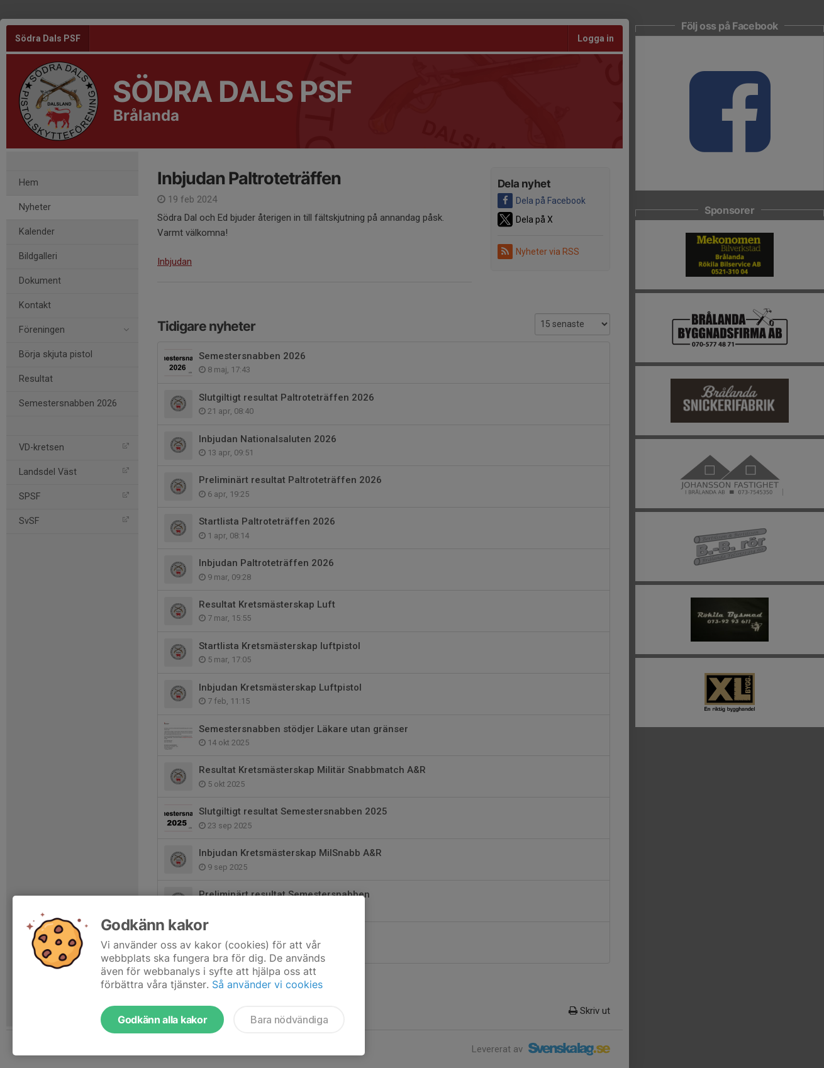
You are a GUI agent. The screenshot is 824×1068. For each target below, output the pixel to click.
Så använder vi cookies (267, 984)
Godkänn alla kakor (162, 1019)
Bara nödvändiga (289, 1019)
